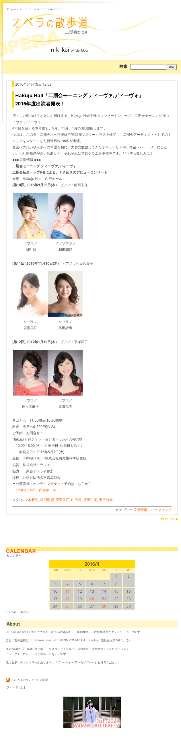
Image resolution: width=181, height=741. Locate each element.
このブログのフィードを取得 (27, 680)
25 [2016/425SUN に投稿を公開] (67, 606)
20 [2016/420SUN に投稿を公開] (92, 598)
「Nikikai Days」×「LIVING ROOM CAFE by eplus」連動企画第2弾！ (77, 640)
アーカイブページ (86, 662)
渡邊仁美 (90, 499)
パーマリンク (161, 509)
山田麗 (76, 499)
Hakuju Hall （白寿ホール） (38, 490)
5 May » (23, 612)
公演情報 (140, 509)
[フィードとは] (15, 687)
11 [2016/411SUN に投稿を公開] (67, 591)
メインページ (63, 662)
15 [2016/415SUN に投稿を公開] (116, 591)
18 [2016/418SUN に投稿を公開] (67, 598)
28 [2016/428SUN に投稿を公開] (104, 606)
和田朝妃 (47, 499)
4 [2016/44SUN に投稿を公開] (68, 583)
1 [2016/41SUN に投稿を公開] (116, 576)
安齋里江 (62, 499)
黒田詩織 (106, 499)
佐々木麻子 (29, 499)
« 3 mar (11, 612)
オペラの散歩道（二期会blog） (92, 21)
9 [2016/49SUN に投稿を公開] (128, 583)
